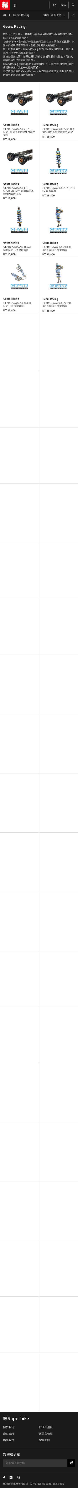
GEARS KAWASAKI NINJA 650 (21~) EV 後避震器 (17, 248)
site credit (58, 1483)
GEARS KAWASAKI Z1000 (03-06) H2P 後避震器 (56, 248)
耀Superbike (16, 1418)
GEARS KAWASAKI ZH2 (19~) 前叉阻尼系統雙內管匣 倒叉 (19, 131)
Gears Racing (21, 15)
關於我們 (8, 1427)
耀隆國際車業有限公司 (5, 5)
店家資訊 (8, 1434)
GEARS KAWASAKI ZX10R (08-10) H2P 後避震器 (56, 304)
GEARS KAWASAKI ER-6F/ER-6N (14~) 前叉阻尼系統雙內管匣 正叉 (18, 190)
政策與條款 (46, 1434)
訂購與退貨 (46, 1427)
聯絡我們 (8, 1440)
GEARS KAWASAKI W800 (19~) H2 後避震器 (17, 304)
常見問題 (44, 1440)
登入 (63, 5)
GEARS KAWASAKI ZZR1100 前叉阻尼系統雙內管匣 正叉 (58, 130)
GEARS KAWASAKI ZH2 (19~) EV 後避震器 (58, 189)
